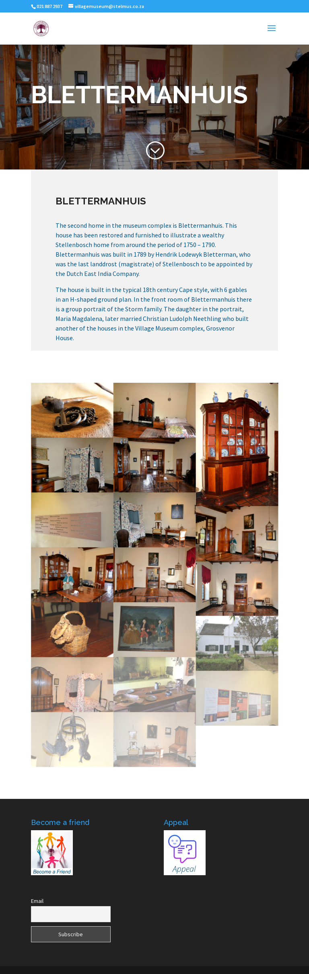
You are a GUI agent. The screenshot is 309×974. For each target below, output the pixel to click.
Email (37, 901)
